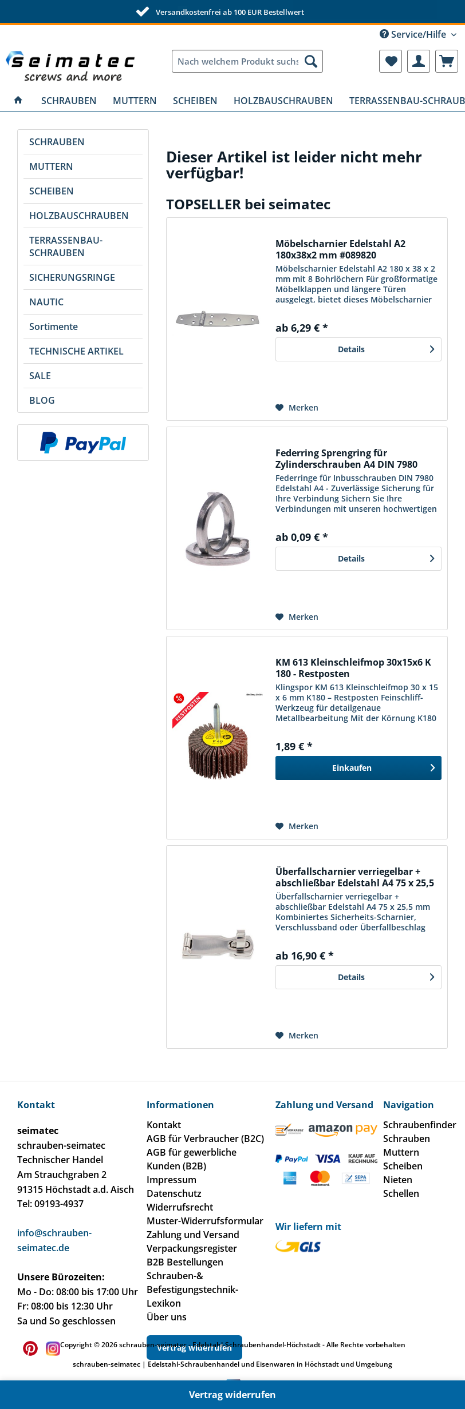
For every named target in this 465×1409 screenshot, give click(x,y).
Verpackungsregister (192, 1248)
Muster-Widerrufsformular (205, 1221)
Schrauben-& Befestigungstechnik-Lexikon (192, 1289)
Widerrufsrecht (180, 1207)
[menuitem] (247, 61)
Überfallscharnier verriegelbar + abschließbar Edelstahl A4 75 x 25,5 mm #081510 (354, 877)
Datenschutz (174, 1193)
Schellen (401, 1193)
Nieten (397, 1179)
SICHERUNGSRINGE (72, 277)
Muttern (401, 1152)
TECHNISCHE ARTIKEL (76, 351)
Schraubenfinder (419, 1125)
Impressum (171, 1179)
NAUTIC (46, 302)
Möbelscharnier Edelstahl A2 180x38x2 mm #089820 (340, 249)
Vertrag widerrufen (232, 1394)
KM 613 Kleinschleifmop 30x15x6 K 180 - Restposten (353, 667)
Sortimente (53, 326)
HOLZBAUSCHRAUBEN (79, 215)
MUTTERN (51, 166)
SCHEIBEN (51, 191)
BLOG (42, 400)
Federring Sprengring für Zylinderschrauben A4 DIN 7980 (346, 458)
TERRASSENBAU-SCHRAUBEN (66, 246)
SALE (40, 375)
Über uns (167, 1317)
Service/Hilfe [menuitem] (414, 34)
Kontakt (164, 1125)
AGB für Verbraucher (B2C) (205, 1138)
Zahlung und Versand (193, 1234)
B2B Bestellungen (185, 1262)
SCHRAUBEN (57, 142)
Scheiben (403, 1166)
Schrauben (406, 1138)
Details (386, 347)
